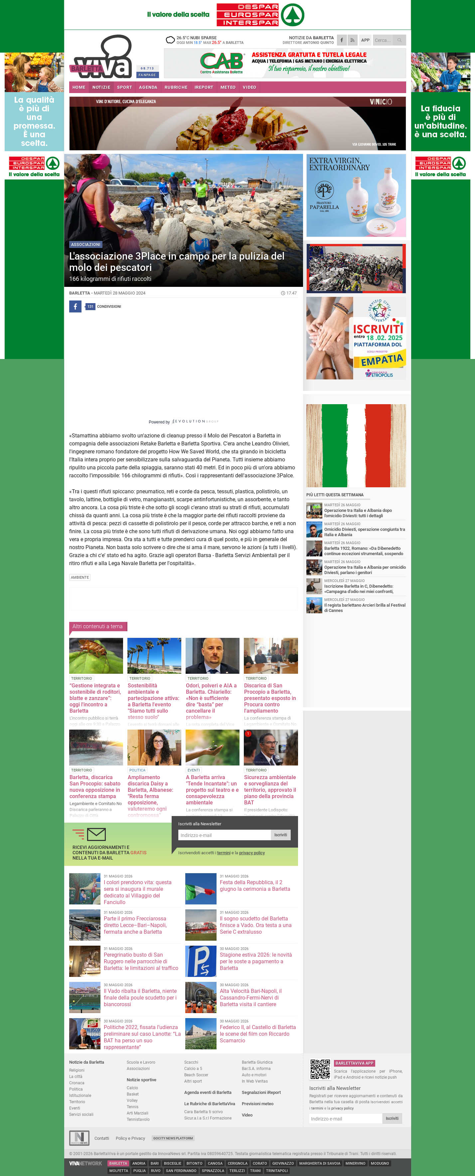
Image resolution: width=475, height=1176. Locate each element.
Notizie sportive (141, 1079)
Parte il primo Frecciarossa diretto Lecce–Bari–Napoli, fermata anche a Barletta (135, 925)
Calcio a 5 (193, 1068)
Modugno (380, 1163)
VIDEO (249, 87)
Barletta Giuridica (257, 1062)
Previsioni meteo (257, 1103)
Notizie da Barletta (86, 1062)
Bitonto (195, 1163)
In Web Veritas (255, 1081)
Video (247, 1115)
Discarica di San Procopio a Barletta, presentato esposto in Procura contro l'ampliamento (270, 698)
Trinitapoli (277, 1171)
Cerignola (237, 1163)
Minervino (356, 1163)
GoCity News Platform (173, 1138)
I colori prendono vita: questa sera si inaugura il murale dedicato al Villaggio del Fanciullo (138, 892)
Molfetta (118, 1171)
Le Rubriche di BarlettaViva (209, 1103)
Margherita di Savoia (319, 1163)
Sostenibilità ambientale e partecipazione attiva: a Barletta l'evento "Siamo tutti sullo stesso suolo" (153, 701)
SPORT (124, 87)
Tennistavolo (138, 1119)
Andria (138, 1163)
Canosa (215, 1163)
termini (224, 852)
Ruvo (156, 1171)
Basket (133, 1094)
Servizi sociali (81, 1114)
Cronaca (76, 1082)
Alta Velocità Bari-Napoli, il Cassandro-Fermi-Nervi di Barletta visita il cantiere (251, 997)
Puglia (139, 1171)
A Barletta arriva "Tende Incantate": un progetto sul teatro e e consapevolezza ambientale (212, 790)
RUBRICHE (176, 87)
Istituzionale (80, 1095)
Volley (132, 1100)
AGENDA (148, 87)
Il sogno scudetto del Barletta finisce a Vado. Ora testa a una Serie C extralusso (256, 925)
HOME (79, 87)
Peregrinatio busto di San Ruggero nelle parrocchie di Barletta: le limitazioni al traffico (141, 961)
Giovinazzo (283, 1163)
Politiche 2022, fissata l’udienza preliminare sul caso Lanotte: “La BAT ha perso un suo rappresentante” (142, 1037)
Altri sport (193, 1081)
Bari (155, 1163)
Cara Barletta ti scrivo (203, 1111)
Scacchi (191, 1062)
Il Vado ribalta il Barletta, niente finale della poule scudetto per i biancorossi (140, 997)
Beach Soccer (196, 1074)
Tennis (132, 1106)
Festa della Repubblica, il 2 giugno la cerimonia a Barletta (255, 885)
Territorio (77, 1101)
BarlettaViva (101, 54)
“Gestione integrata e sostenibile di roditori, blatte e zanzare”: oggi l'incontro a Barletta (95, 698)
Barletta (118, 1163)
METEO (228, 87)
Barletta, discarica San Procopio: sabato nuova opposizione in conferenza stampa (95, 786)
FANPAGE (147, 75)
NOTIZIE (101, 87)
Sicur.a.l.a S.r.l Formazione (208, 1118)
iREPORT (204, 87)
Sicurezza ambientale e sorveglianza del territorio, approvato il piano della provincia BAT (270, 790)
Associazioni (138, 1068)
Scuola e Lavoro (141, 1062)
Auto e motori (254, 1074)
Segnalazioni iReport (261, 1092)
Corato (260, 1163)
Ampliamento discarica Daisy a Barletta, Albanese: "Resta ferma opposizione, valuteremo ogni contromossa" (150, 796)
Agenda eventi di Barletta (208, 1092)
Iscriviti (280, 835)
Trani (255, 1171)
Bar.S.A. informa (256, 1068)
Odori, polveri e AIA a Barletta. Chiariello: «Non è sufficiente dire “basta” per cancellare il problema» (211, 701)
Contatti (101, 1138)
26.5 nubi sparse (205, 40)
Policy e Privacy (130, 1138)
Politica (76, 1089)
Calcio (132, 1087)
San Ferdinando (181, 1171)
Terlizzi (237, 1171)
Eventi (74, 1108)
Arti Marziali (137, 1113)
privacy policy (252, 852)
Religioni (76, 1070)
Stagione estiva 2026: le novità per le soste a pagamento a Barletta (256, 961)
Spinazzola (213, 1171)
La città (75, 1076)
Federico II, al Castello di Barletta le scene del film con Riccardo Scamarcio (258, 1034)
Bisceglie (172, 1163)
